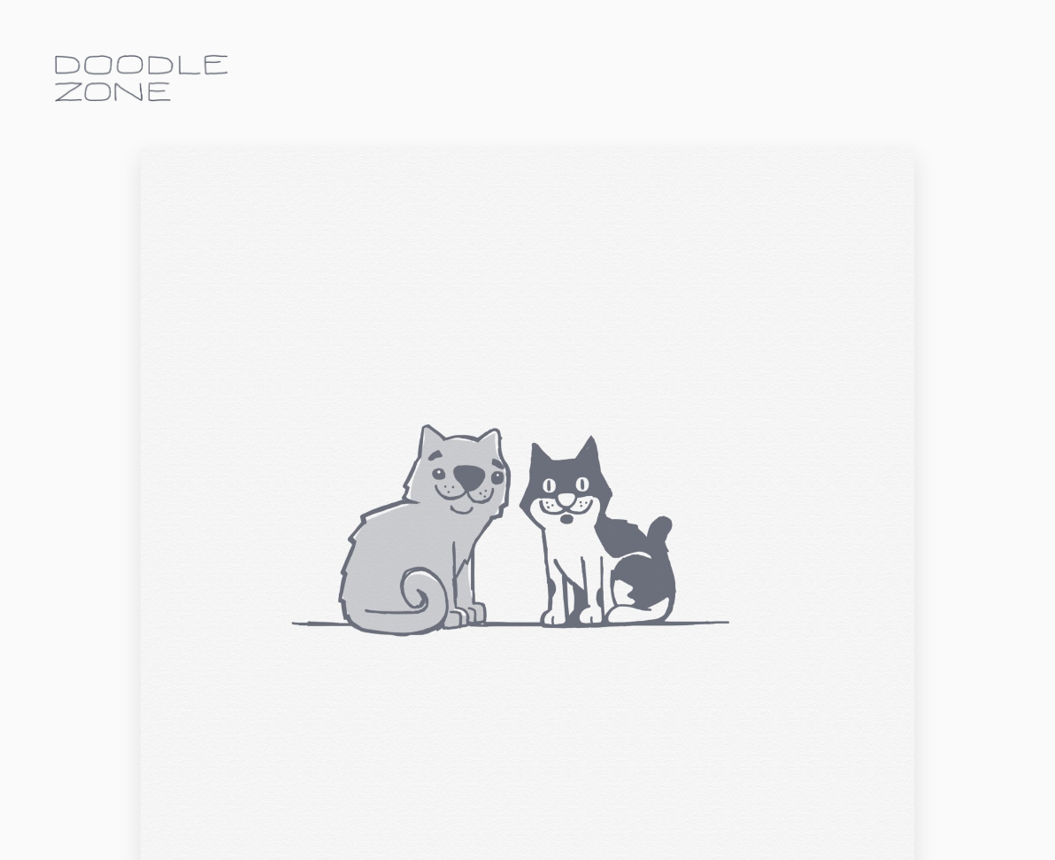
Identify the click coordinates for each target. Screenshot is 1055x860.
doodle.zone (141, 78)
